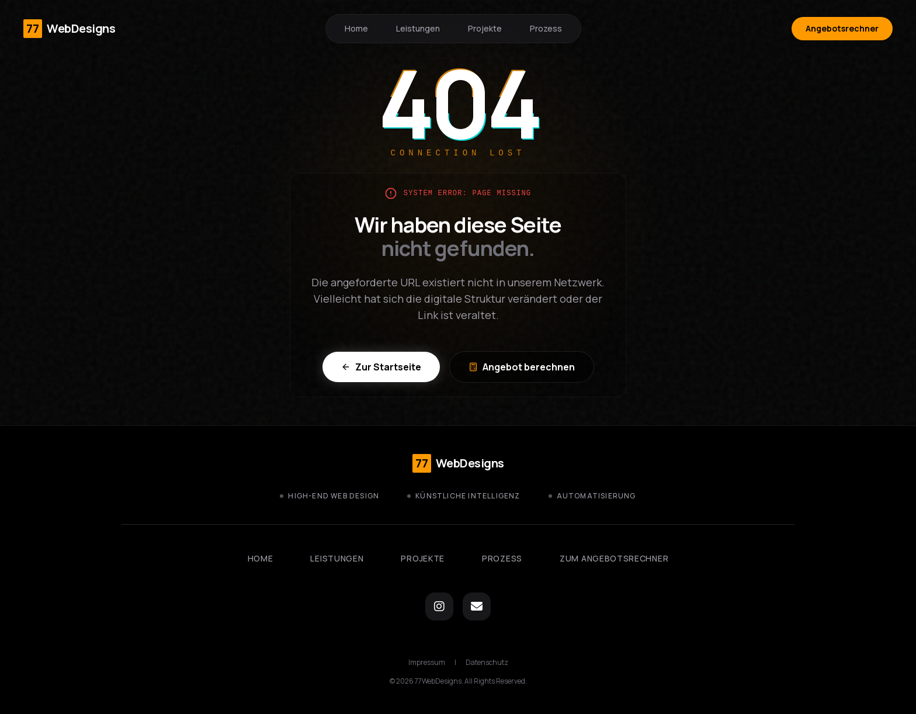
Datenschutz (487, 662)
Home (356, 28)
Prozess (546, 28)
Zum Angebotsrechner (614, 558)
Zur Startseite (381, 367)
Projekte (485, 28)
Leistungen (418, 28)
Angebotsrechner (842, 28)
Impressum (426, 662)
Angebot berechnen (522, 367)
